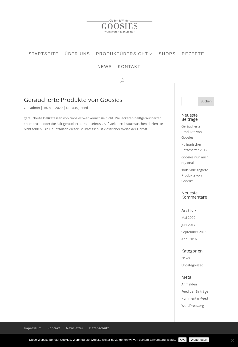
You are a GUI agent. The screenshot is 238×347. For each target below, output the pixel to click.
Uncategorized (77, 107)
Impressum (32, 328)
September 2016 (194, 232)
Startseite (44, 54)
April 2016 (189, 239)
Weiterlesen (199, 339)
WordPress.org (193, 305)
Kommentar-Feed (195, 298)
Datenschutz (99, 328)
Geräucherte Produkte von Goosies (73, 99)
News (104, 67)
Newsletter (74, 328)
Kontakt (129, 67)
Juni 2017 (188, 225)
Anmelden (189, 284)
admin (35, 107)
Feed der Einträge (195, 291)
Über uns (77, 54)
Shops (167, 54)
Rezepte (193, 54)
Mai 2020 (188, 217)
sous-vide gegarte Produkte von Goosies (195, 175)
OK (182, 339)
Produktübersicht (122, 54)
